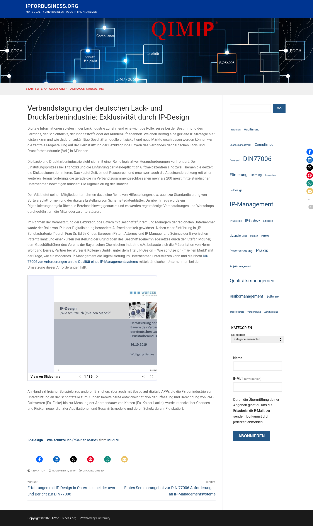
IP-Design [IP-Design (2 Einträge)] (236, 190)
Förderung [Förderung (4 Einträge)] (238, 174)
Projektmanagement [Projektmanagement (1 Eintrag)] (240, 266)
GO (279, 108)
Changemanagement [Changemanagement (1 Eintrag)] (240, 145)
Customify (103, 518)
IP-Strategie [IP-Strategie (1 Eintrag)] (236, 220)
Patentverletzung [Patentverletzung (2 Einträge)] (241, 251)
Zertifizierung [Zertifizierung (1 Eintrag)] (271, 311)
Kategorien (238, 335)
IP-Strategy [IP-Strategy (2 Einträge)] (252, 220)
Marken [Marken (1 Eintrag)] (254, 236)
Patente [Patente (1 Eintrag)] (265, 236)
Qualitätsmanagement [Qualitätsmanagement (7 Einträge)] (253, 280)
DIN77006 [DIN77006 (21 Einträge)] (257, 159)
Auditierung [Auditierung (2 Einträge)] (252, 129)
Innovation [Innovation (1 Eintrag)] (270, 175)
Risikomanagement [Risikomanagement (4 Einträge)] (246, 296)
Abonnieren (251, 436)
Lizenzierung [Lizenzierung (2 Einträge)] (238, 235)
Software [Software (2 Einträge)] (273, 296)
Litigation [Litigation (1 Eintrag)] (268, 220)
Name (237, 358)
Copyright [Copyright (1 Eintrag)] (235, 160)
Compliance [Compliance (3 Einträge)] (264, 144)
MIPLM (113, 440)
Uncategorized (91, 470)
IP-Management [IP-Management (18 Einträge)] (251, 204)
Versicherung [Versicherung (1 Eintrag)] (254, 311)
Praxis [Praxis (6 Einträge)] (262, 250)
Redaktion (36, 470)
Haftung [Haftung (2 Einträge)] (256, 175)
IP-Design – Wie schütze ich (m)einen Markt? (62, 440)
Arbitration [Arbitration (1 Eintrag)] (235, 129)
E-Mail (247, 379)
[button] (39, 459)
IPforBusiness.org (52, 6)
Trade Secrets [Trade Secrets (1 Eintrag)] (237, 311)
